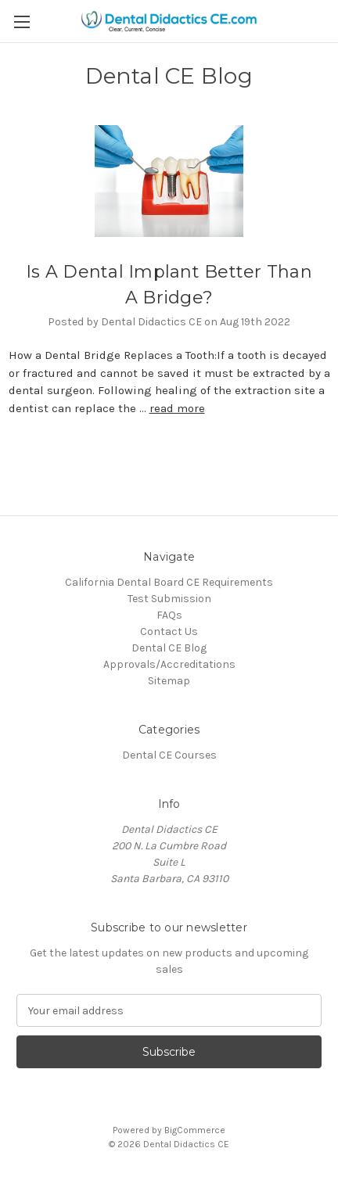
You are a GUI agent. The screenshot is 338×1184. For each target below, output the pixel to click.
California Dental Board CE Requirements (169, 582)
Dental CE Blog (169, 648)
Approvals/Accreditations (169, 664)
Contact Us (169, 631)
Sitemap (169, 680)
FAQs (169, 615)
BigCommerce (194, 1130)
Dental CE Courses (169, 755)
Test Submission (169, 598)
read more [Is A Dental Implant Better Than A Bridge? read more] (177, 408)
